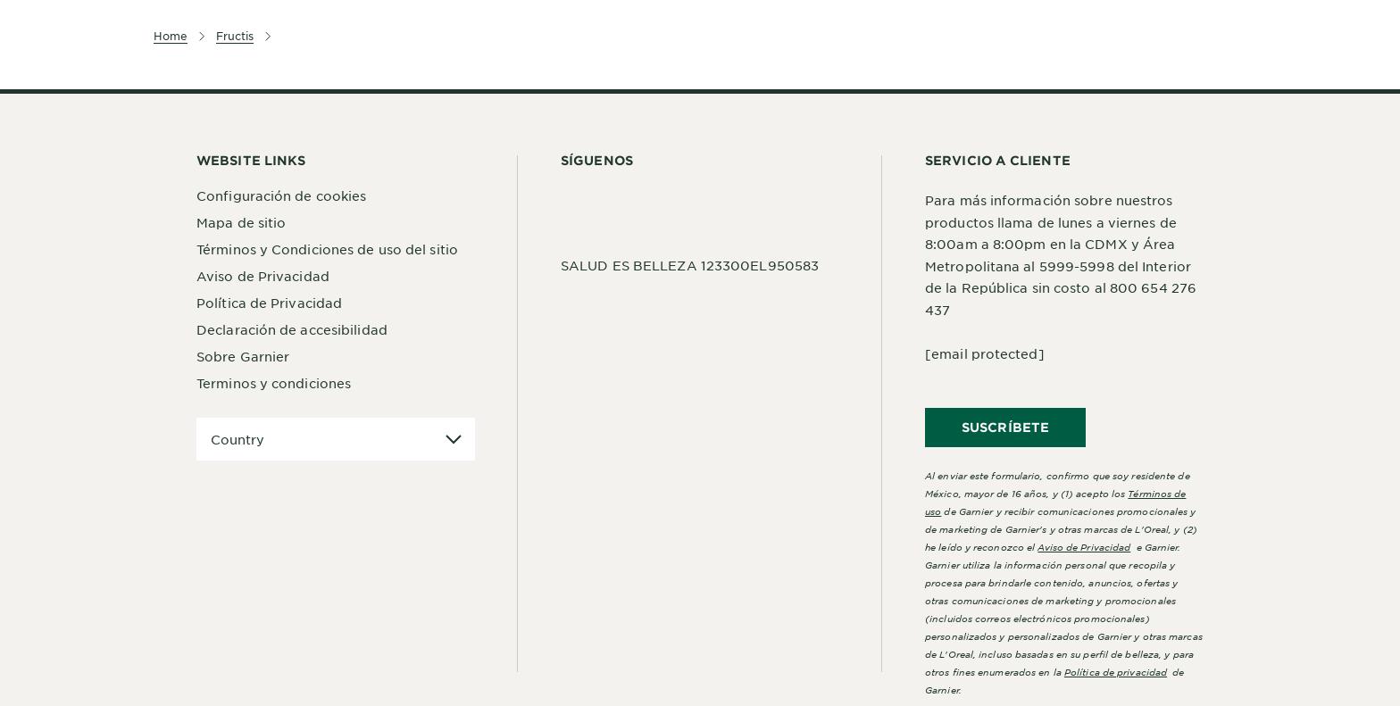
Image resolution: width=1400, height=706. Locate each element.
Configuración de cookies (281, 195)
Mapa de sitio (241, 222)
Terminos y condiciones (273, 383)
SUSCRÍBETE (1005, 427)
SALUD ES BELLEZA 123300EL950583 (690, 265)
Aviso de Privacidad (262, 276)
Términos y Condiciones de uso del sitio (327, 249)
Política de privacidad (1115, 671)
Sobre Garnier (242, 356)
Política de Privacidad (269, 303)
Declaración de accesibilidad (292, 329)
